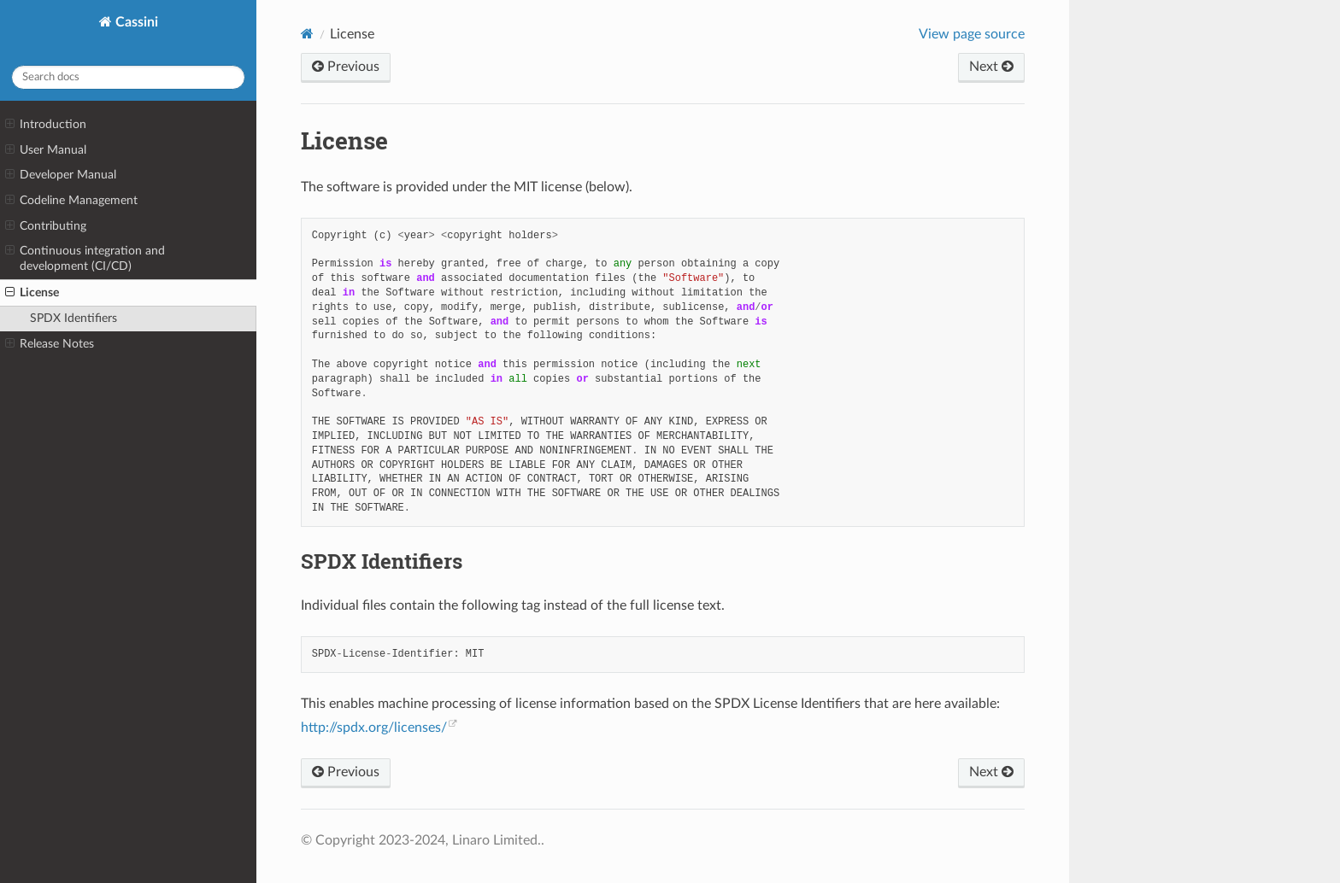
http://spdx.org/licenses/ (374, 727)
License (32, 293)
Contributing (45, 226)
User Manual (45, 150)
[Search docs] (128, 77)
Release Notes (49, 344)
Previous (345, 66)
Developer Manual (60, 175)
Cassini (135, 22)
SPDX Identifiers (73, 318)
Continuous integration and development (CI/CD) (85, 257)
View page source (972, 34)
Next (991, 66)
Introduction (45, 124)
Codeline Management (71, 200)
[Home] (307, 33)
